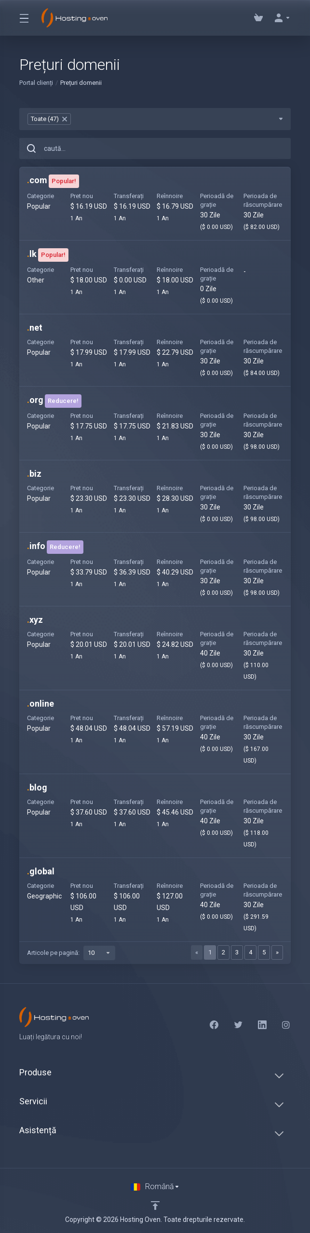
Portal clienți (36, 82)
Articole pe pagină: (71, 953)
